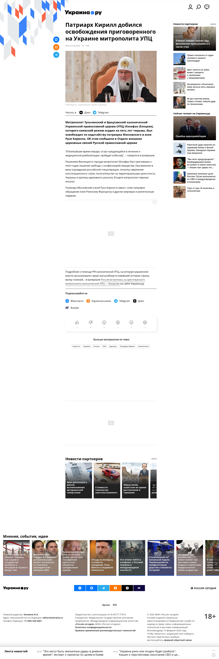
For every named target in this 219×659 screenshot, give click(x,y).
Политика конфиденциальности (93, 627)
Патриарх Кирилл (127, 346)
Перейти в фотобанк (99, 105)
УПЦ (104, 346)
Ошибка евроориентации (191, 136)
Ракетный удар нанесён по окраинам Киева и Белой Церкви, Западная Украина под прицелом (201, 149)
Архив (106, 604)
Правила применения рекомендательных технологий (105, 630)
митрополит (143, 346)
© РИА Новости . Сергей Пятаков (77, 105)
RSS (115, 604)
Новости (76, 346)
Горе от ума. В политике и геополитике (200, 189)
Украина (86, 346)
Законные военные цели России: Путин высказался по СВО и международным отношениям (201, 177)
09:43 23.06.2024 (72, 45)
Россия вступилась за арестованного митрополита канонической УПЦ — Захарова (105, 281)
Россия (96, 346)
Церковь (113, 346)
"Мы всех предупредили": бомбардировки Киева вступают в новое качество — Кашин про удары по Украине (201, 163)
